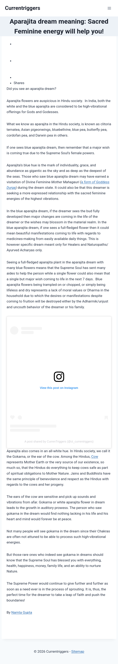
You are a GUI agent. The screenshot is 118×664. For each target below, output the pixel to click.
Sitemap (77, 651)
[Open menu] (109, 8)
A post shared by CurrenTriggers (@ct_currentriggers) (59, 441)
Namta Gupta (21, 612)
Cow (94, 456)
